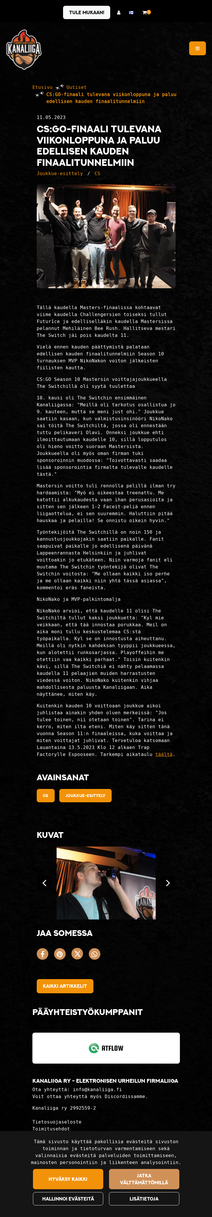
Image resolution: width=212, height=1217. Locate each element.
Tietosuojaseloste (57, 1122)
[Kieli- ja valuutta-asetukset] (133, 12)
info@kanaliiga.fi (97, 1089)
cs (45, 795)
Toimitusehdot (51, 1129)
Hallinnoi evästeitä (68, 1198)
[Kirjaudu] (120, 12)
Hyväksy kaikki (68, 1179)
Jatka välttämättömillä (144, 1179)
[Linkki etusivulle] (24, 50)
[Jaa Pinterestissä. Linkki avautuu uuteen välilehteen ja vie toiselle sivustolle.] (62, 955)
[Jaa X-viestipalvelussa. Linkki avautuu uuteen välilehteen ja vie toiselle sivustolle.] (80, 955)
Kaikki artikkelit (65, 986)
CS (97, 173)
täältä (164, 754)
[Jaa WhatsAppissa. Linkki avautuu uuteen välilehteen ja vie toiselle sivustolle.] (96, 955)
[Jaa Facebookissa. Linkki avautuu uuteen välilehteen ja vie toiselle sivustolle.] (45, 955)
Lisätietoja (144, 1198)
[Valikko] (197, 48)
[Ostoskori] (144, 12)
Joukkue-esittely (60, 173)
